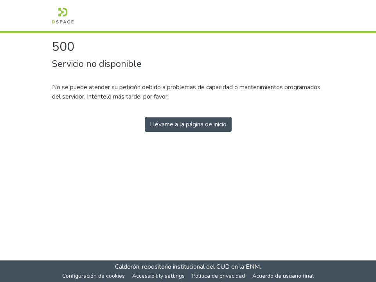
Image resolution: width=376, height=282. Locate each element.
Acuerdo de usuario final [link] (283, 276)
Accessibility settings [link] (158, 276)
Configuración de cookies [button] (93, 276)
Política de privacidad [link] (218, 276)
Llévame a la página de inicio (188, 124)
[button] (63, 15)
